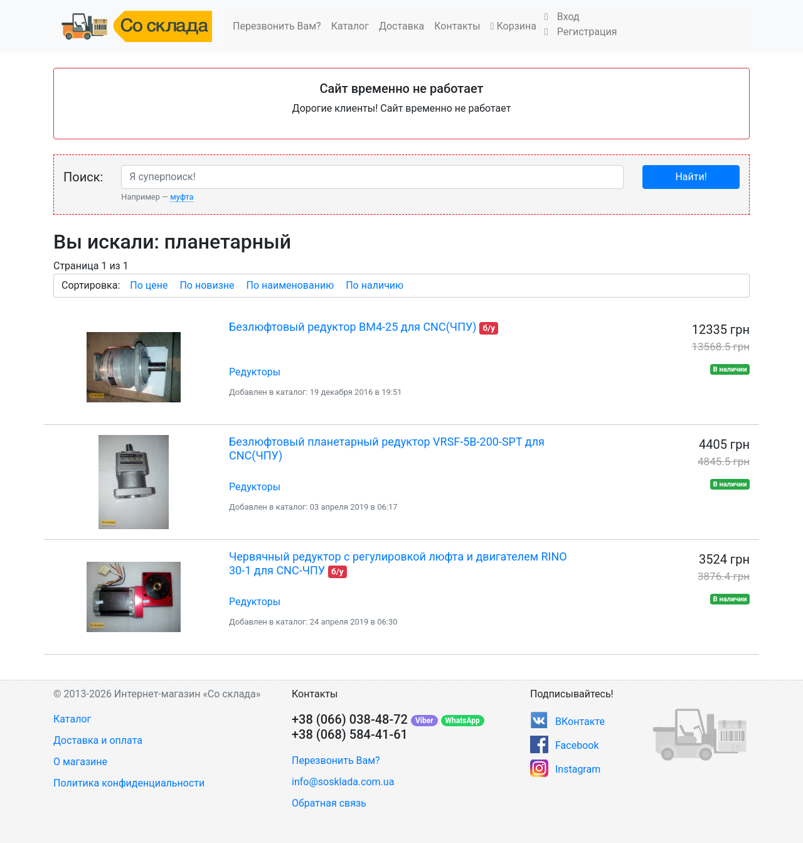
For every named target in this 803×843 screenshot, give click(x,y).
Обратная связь (329, 803)
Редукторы (254, 372)
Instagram (577, 769)
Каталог (350, 26)
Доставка (401, 26)
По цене (149, 285)
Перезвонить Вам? (277, 26)
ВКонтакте (580, 722)
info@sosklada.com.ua (343, 782)
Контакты (457, 26)
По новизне (206, 285)
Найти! (690, 177)
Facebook (576, 745)
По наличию (374, 285)
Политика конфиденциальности (129, 783)
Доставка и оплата (97, 740)
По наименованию (290, 285)
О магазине (80, 762)
